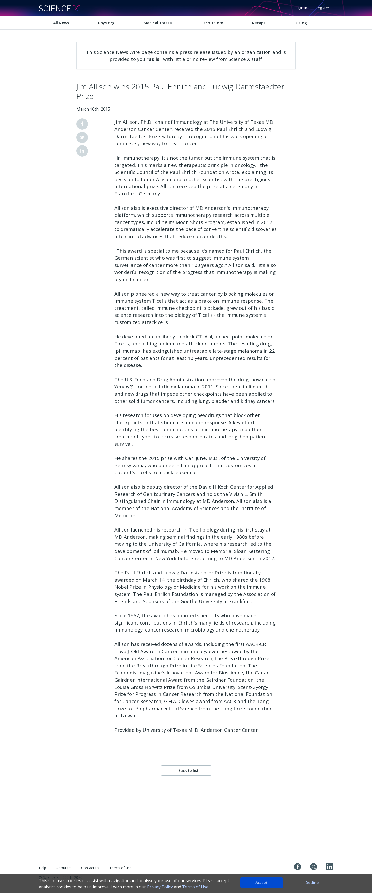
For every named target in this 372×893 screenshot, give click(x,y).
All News (61, 22)
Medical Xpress (158, 22)
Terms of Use (195, 887)
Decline (312, 882)
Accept (261, 882)
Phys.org (106, 22)
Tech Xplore (212, 22)
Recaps (259, 22)
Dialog (301, 22)
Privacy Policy (160, 887)
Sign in (301, 7)
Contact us (90, 867)
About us (63, 867)
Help (42, 867)
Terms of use (120, 867)
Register (322, 7)
